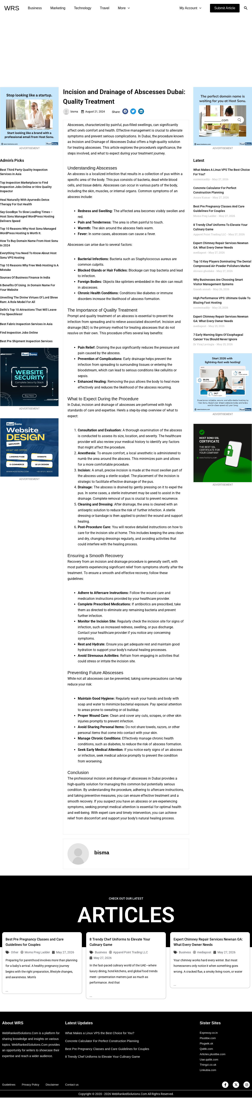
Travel (98, 8)
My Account (191, 8)
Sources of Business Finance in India (25, 277)
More (116, 8)
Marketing (55, 8)
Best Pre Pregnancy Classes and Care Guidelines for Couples (109, 1049)
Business (34, 8)
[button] (225, 8)
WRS (11, 8)
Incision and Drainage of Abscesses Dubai (104, 142)
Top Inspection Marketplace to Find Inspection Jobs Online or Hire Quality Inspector (26, 187)
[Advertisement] (126, 48)
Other (14, 952)
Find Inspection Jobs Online (19, 332)
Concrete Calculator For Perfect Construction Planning (104, 1041)
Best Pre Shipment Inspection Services (26, 341)
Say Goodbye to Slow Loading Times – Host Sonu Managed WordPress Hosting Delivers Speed (27, 216)
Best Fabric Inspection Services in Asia (26, 324)
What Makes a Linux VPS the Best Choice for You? (101, 1033)
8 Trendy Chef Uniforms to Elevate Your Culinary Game (104, 1057)
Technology (78, 8)
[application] (120, 8)
